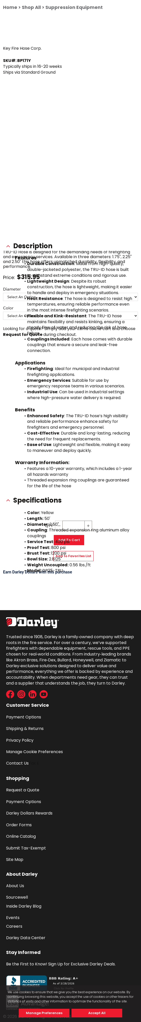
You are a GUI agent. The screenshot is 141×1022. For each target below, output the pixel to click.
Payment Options (23, 717)
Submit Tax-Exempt (26, 848)
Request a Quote (22, 790)
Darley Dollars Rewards (29, 813)
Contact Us (17, 763)
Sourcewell (17, 897)
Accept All (96, 1013)
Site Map (14, 859)
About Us (15, 886)
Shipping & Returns (25, 728)
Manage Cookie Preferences (34, 752)
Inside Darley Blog (23, 906)
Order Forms (19, 825)
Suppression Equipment (74, 7)
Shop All (31, 7)
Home (10, 7)
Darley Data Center (25, 938)
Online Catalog (21, 836)
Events (13, 918)
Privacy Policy (19, 740)
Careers (14, 926)
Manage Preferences (44, 1013)
